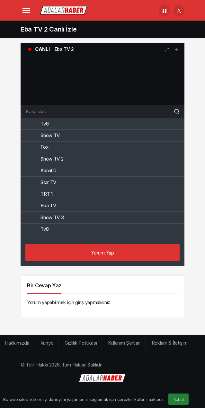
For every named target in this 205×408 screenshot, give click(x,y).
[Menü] (26, 10)
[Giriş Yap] (178, 10)
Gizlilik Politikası (81, 343)
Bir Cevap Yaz (44, 285)
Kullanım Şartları (124, 343)
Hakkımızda (17, 343)
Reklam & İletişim (170, 343)
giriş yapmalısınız (92, 302)
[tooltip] (176, 49)
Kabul (179, 399)
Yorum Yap (102, 253)
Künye (47, 343)
